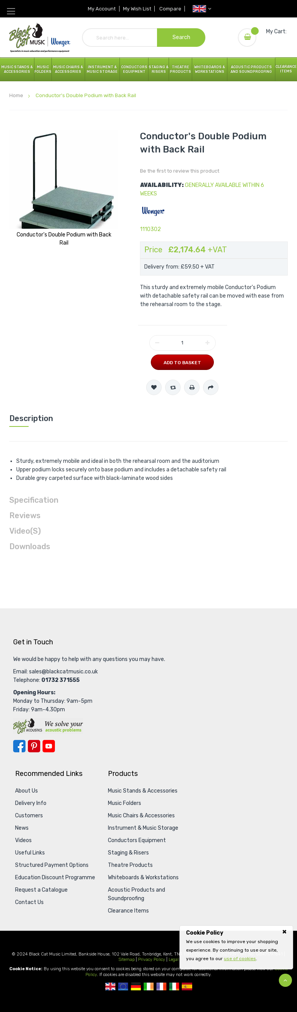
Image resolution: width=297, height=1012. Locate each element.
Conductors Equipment (137, 840)
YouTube (49, 746)
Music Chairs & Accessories (141, 815)
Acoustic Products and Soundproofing (251, 69)
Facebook (19, 746)
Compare (171, 9)
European (123, 986)
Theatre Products (180, 69)
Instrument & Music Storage (102, 69)
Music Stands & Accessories (17, 69)
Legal (174, 959)
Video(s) (25, 531)
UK (110, 986)
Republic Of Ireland (148, 986)
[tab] (148, 418)
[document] (236, 946)
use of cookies (240, 958)
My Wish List (137, 9)
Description (31, 418)
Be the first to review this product (179, 171)
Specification (33, 500)
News (22, 828)
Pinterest (34, 746)
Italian (174, 986)
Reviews (25, 515)
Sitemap (126, 959)
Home (16, 95)
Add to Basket (182, 362)
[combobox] (144, 37)
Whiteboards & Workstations (209, 69)
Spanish (187, 986)
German (136, 986)
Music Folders (42, 69)
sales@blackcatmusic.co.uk (63, 671)
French (161, 986)
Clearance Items (286, 69)
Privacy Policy (151, 959)
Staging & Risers (128, 852)
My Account (101, 9)
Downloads (29, 546)
